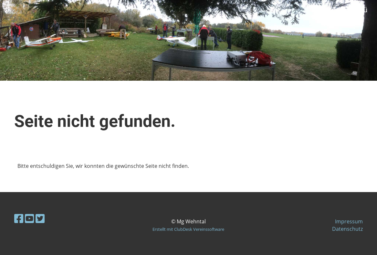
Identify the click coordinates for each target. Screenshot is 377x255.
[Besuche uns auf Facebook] (18, 218)
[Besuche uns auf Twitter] (40, 218)
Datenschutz (347, 228)
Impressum (349, 221)
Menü (354, 10)
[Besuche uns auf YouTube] (29, 218)
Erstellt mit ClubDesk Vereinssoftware (188, 229)
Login (320, 10)
